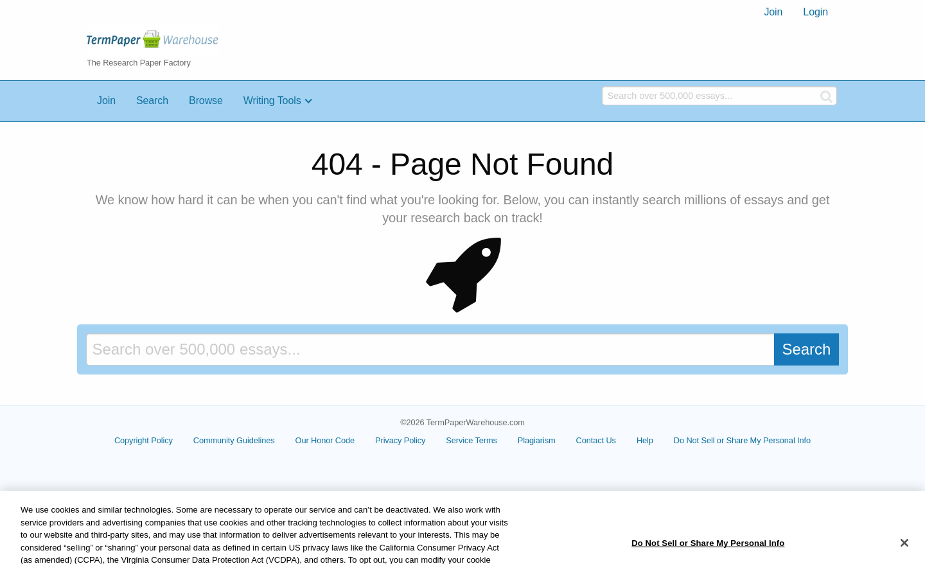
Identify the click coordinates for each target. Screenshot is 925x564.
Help (645, 440)
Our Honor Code (325, 440)
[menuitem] (773, 12)
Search (152, 100)
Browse (206, 100)
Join (773, 11)
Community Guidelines (234, 440)
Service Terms (471, 440)
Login (815, 11)
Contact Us (596, 440)
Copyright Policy (143, 440)
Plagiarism (537, 440)
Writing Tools (272, 100)
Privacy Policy (400, 440)
